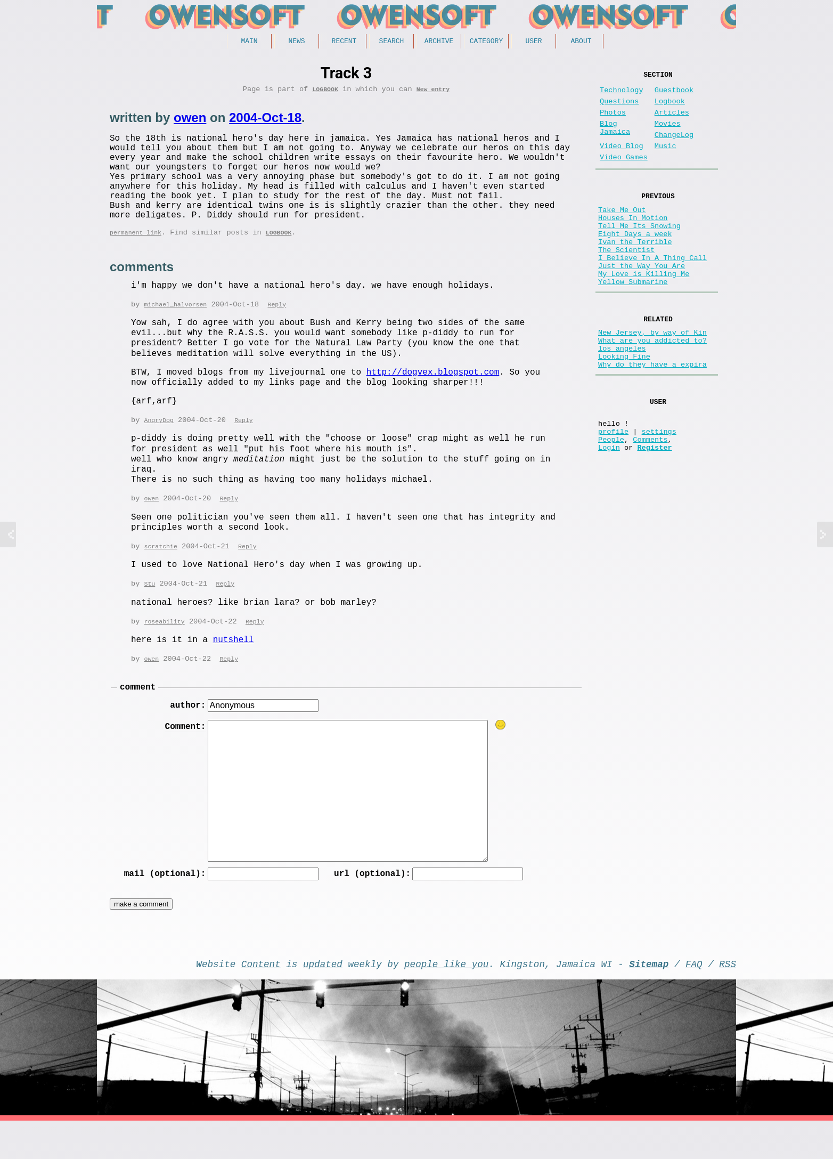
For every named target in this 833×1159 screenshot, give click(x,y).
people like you (446, 999)
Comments (650, 502)
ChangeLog (674, 148)
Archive (439, 42)
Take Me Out (622, 231)
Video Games (624, 174)
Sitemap (648, 999)
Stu (149, 611)
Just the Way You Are (641, 302)
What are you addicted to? (652, 387)
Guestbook (674, 95)
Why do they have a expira (652, 417)
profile (613, 492)
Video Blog (621, 161)
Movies (668, 134)
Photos (613, 121)
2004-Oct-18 (265, 121)
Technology (621, 95)
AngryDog (158, 446)
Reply (276, 330)
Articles (672, 121)
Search (391, 42)
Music (665, 161)
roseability (164, 650)
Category (486, 42)
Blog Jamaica (615, 139)
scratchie (160, 574)
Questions (619, 108)
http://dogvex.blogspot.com (433, 398)
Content (261, 999)
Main (249, 42)
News (296, 42)
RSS (727, 999)
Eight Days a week (635, 261)
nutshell (233, 668)
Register (654, 512)
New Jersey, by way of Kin (652, 376)
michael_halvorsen (175, 330)
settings (659, 492)
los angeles (622, 397)
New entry (433, 92)
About (580, 42)
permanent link (135, 257)
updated (322, 999)
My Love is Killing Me (643, 312)
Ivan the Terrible (635, 271)
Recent (344, 42)
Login (609, 512)
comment (138, 717)
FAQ (694, 999)
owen (190, 121)
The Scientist (626, 282)
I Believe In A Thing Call (652, 292)
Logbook (325, 92)
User (533, 42)
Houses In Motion (633, 241)
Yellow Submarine (633, 322)
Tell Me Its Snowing (639, 251)
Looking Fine (624, 407)
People (611, 502)
